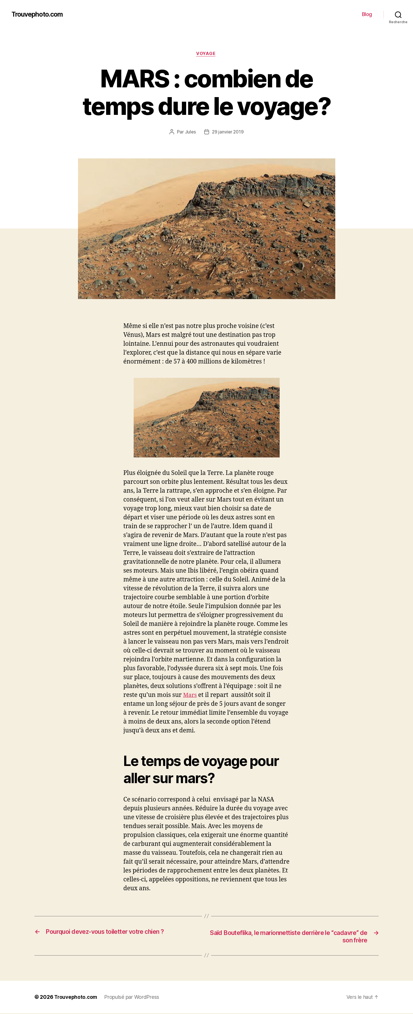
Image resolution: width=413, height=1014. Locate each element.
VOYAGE (206, 54)
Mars (190, 695)
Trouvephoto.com (39, 14)
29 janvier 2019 (228, 132)
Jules (189, 132)
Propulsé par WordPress (133, 998)
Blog (367, 14)
